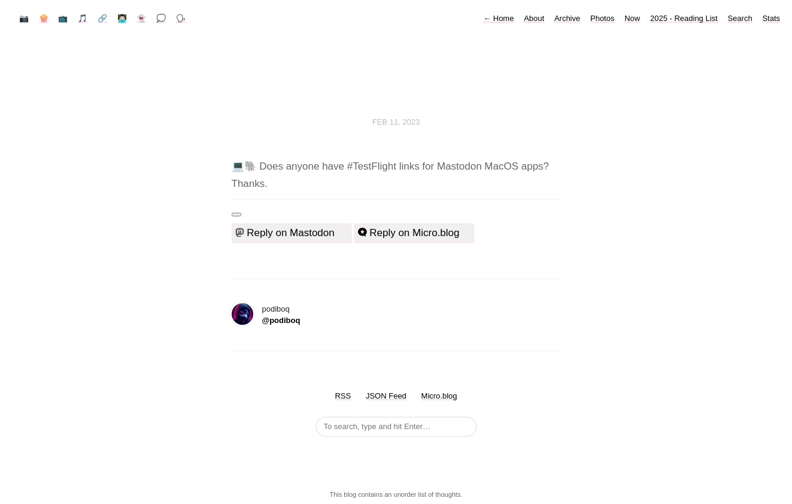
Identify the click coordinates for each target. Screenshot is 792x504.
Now (632, 18)
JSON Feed (386, 395)
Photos (602, 18)
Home (498, 18)
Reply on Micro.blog (409, 233)
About (534, 18)
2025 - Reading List (684, 18)
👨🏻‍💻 (122, 18)
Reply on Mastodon (290, 233)
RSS (343, 395)
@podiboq (281, 320)
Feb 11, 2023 (396, 121)
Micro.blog (439, 395)
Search (739, 18)
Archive (567, 18)
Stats (771, 18)
